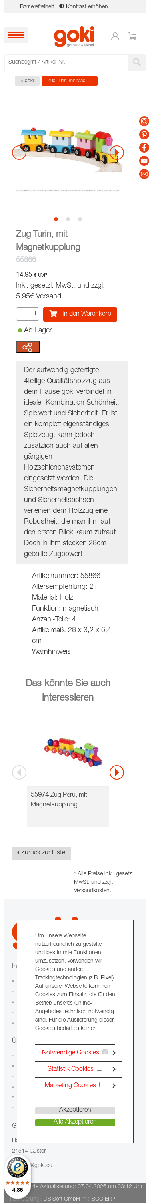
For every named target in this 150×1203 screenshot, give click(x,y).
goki (29, 81)
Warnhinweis (51, 652)
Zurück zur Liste (43, 853)
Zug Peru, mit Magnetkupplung (59, 800)
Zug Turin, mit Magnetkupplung (73, 81)
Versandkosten (92, 891)
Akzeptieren (75, 1110)
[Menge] (27, 314)
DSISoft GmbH (62, 1199)
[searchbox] (67, 62)
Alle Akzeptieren (75, 1122)
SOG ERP (103, 1199)
